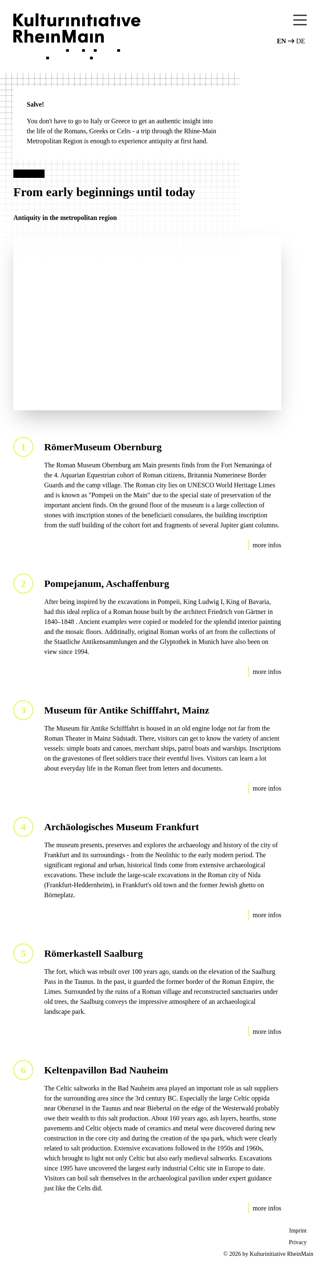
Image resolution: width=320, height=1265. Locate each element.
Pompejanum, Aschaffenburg (106, 583)
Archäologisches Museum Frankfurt (121, 826)
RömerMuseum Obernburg (103, 447)
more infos (266, 545)
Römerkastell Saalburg (93, 953)
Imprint (298, 1231)
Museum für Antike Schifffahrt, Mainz (126, 710)
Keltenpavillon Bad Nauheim (106, 1070)
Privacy (298, 1242)
